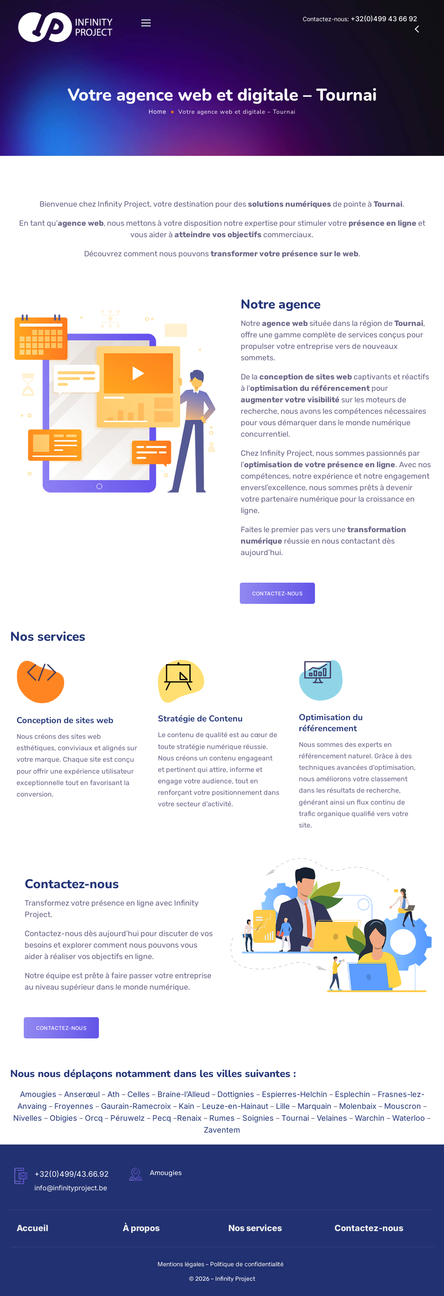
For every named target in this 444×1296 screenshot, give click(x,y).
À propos (141, 1228)
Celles (138, 1094)
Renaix (189, 1118)
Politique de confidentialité (247, 1264)
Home (157, 111)
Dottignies (235, 1094)
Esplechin (352, 1094)
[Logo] (65, 27)
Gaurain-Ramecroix (136, 1106)
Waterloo (408, 1118)
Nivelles (27, 1118)
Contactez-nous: (360, 18)
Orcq (94, 1118)
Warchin (370, 1118)
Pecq (161, 1118)
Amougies (38, 1094)
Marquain (315, 1106)
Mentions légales (180, 1264)
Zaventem (222, 1129)
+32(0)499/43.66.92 (71, 1174)
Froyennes (73, 1106)
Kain (186, 1106)
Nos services (255, 1228)
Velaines (332, 1118)
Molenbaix (358, 1106)
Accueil (32, 1228)
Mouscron (402, 1106)
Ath (113, 1094)
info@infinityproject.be (70, 1188)
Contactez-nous (368, 1228)
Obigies (63, 1118)
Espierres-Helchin (294, 1094)
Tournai (295, 1118)
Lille (283, 1106)
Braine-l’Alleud (183, 1094)
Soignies (258, 1118)
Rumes (222, 1118)
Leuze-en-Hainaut (235, 1106)
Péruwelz (127, 1118)
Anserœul (82, 1094)
